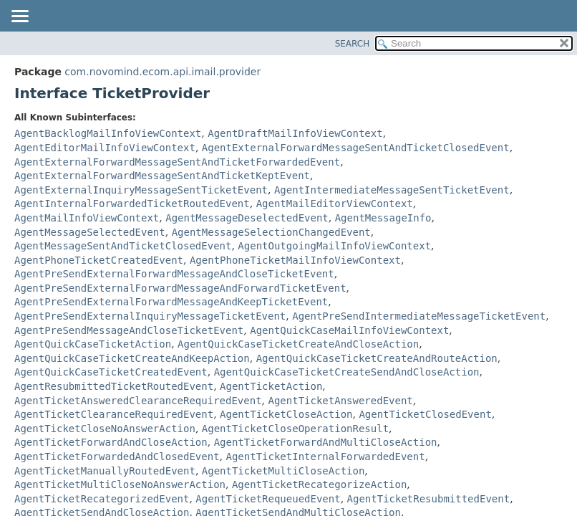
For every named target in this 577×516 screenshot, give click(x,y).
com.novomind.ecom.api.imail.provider (162, 71)
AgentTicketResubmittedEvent (428, 499)
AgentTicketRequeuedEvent (267, 499)
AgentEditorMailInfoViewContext (104, 147)
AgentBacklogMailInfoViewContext (107, 133)
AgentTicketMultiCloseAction (283, 471)
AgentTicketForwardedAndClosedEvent (117, 456)
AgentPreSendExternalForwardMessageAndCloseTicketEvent (174, 274)
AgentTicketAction (271, 386)
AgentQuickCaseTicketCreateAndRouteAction (377, 358)
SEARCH (352, 44)
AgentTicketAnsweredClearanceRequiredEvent (138, 400)
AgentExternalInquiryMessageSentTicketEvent (141, 190)
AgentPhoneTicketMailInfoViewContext (295, 260)
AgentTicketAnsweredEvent (340, 400)
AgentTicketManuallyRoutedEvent (104, 471)
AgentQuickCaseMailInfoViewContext (349, 330)
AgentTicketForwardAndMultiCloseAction (325, 442)
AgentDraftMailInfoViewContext (295, 133)
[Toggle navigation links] (19, 17)
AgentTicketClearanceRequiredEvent (113, 414)
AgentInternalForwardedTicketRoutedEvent (132, 203)
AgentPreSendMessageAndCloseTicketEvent (128, 330)
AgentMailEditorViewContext (334, 203)
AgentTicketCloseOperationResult (295, 428)
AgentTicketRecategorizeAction (319, 484)
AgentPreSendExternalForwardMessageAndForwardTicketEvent (180, 288)
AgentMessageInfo (383, 218)
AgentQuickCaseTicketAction (92, 344)
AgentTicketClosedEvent (425, 414)
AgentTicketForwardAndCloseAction (111, 442)
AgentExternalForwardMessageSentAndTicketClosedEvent (356, 147)
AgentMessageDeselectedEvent (247, 218)
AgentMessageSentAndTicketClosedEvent (122, 246)
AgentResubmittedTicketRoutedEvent (113, 386)
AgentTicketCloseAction (286, 414)
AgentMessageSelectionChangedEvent (271, 232)
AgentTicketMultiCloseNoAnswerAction (120, 484)
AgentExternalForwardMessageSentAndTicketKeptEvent (162, 175)
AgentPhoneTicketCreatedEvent (98, 260)
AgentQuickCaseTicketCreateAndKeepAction (132, 358)
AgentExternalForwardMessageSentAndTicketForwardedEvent (177, 162)
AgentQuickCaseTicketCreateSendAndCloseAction (347, 372)
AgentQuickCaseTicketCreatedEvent (111, 372)
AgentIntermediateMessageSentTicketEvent (392, 190)
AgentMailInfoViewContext (86, 218)
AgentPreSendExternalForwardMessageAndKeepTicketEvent (171, 301)
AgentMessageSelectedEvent (89, 232)
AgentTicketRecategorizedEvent (101, 499)
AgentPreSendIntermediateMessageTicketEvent (419, 316)
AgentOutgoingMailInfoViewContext (334, 246)
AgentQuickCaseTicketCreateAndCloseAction (298, 344)
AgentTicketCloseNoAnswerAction (104, 428)
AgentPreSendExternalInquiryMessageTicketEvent (150, 316)
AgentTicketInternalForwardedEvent (325, 456)
